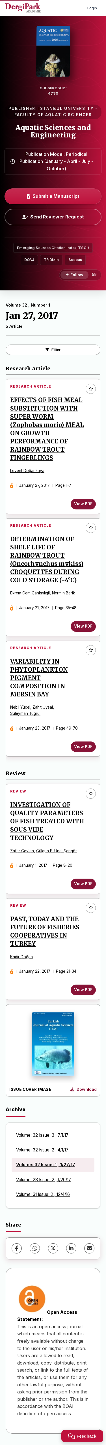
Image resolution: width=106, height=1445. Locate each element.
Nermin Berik (63, 593)
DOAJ (29, 260)
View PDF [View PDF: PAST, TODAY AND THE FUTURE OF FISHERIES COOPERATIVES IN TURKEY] (83, 989)
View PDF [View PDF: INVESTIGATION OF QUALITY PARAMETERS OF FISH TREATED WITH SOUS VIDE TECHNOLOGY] (83, 883)
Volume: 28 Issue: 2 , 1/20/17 (43, 1179)
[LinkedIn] (71, 1248)
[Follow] (74, 275)
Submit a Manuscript (53, 196)
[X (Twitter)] (53, 1248)
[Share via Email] (89, 1248)
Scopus (75, 260)
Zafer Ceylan (22, 851)
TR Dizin (51, 260)
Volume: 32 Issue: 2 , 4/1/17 (42, 1150)
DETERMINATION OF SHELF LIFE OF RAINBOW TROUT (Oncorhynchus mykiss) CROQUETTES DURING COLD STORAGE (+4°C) (46, 560)
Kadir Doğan (21, 957)
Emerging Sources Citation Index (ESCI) (53, 248)
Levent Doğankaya (27, 470)
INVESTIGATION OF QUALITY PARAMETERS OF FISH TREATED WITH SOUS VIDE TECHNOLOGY (47, 821)
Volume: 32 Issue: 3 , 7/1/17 (42, 1135)
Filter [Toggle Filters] (53, 350)
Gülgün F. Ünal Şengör (56, 851)
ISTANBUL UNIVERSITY (66, 108)
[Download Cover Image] (83, 1090)
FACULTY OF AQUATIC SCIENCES (53, 114)
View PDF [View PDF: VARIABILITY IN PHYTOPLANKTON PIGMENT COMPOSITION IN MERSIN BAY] (83, 746)
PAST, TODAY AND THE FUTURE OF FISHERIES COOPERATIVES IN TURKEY (44, 931)
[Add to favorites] (91, 389)
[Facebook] (17, 1248)
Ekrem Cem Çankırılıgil (30, 593)
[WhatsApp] (35, 1248)
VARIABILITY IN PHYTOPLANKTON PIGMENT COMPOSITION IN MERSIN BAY (39, 678)
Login (92, 8)
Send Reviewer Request (53, 217)
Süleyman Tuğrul (25, 713)
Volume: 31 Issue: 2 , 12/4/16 (43, 1194)
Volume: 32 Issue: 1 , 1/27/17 (45, 1164)
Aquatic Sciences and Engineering (53, 131)
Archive (15, 1109)
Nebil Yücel (20, 707)
